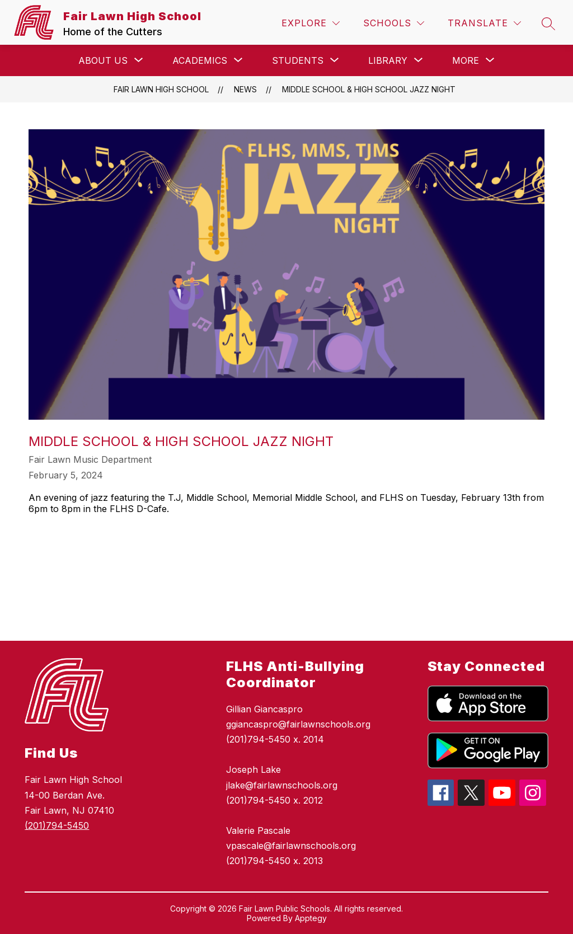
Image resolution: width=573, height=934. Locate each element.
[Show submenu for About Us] (103, 60)
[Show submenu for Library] (387, 60)
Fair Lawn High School (161, 89)
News (245, 89)
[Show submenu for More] (465, 60)
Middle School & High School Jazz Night (368, 89)
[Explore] (310, 23)
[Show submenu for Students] (297, 60)
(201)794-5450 (57, 825)
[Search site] (548, 23)
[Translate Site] (484, 23)
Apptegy (311, 918)
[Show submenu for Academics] (199, 60)
